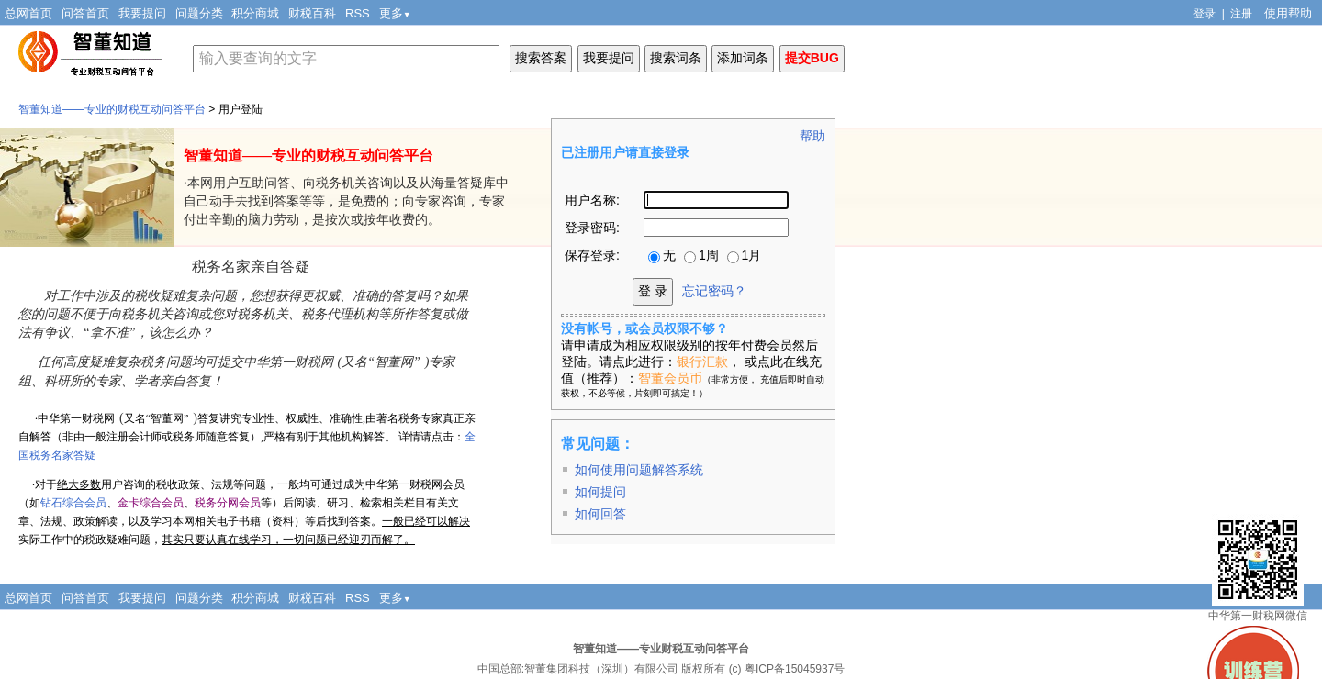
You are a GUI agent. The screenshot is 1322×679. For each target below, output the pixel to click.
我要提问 (142, 13)
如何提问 (600, 491)
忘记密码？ (714, 291)
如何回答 (600, 513)
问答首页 (85, 13)
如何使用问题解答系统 (639, 469)
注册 (1241, 13)
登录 (1204, 13)
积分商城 (255, 13)
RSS (357, 13)
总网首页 (28, 13)
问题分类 (199, 13)
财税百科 (312, 13)
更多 (395, 13)
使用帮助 (1288, 13)
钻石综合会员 (73, 502)
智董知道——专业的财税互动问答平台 (112, 109)
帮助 (812, 135)
